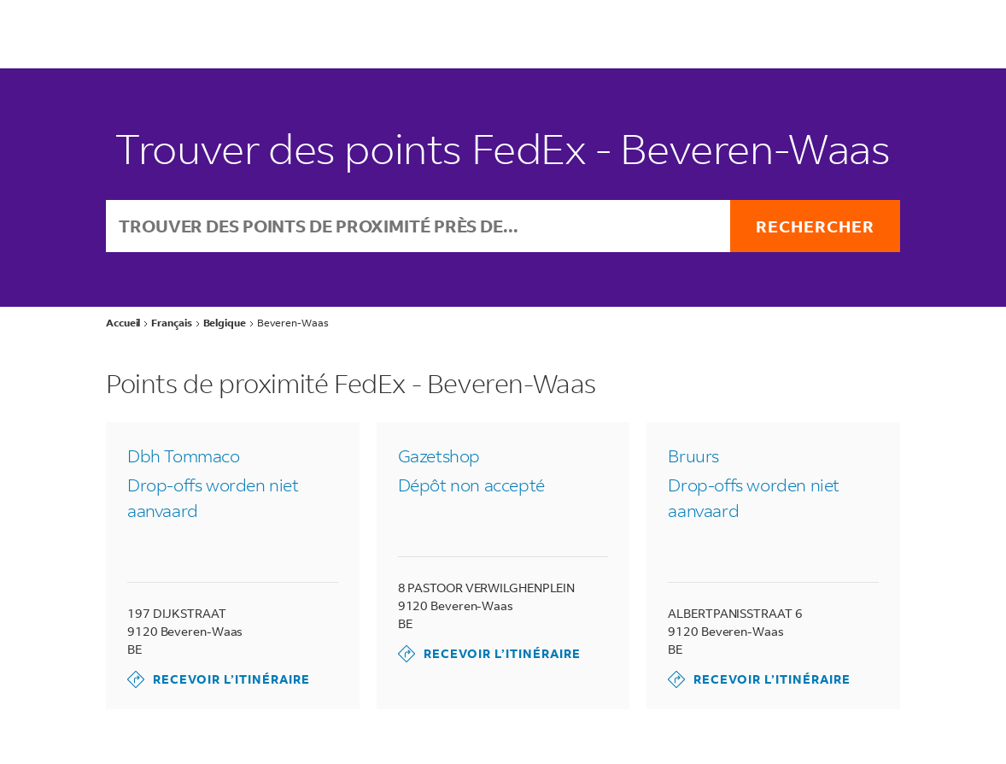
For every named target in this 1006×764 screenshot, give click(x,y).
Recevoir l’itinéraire (218, 679)
